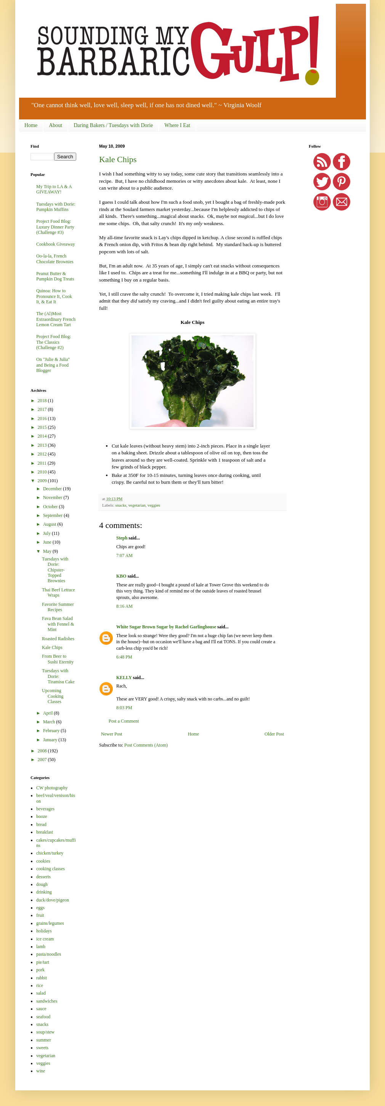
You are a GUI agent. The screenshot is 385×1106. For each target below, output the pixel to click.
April (48, 713)
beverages (45, 808)
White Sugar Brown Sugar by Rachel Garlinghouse (166, 626)
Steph (121, 538)
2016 (43, 418)
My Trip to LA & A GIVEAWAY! (54, 189)
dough (42, 884)
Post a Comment (124, 721)
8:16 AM (124, 606)
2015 (43, 427)
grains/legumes (50, 923)
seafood (43, 1016)
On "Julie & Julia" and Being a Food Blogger (53, 365)
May (48, 551)
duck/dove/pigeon (52, 900)
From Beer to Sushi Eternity (58, 659)
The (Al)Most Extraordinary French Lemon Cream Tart (55, 319)
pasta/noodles (48, 954)
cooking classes (50, 868)
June (48, 542)
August (50, 524)
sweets (42, 1047)
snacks (120, 505)
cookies (43, 861)
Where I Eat (177, 125)
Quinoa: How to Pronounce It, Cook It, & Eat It (54, 296)
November (53, 497)
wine (40, 1071)
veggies (154, 505)
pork (40, 969)
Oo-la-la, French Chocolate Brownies (55, 258)
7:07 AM (124, 555)
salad (41, 993)
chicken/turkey (49, 853)
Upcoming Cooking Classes (52, 696)
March (49, 721)
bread (41, 824)
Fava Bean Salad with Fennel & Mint (58, 624)
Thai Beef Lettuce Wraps (58, 592)
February (52, 730)
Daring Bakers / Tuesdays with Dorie (113, 125)
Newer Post (111, 734)
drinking (44, 892)
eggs (40, 907)
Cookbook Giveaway (55, 244)
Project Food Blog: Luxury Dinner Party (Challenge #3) (55, 227)
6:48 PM (124, 657)
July (47, 533)
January (50, 739)
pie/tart (42, 962)
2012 (43, 454)
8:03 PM (124, 707)
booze (41, 816)
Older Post (274, 734)
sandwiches (46, 1001)
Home (30, 125)
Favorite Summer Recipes (58, 607)
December (53, 488)
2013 (43, 445)
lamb (40, 946)
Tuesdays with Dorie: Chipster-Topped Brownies (55, 570)
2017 (43, 409)
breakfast (44, 832)
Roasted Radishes (58, 638)
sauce (41, 1008)
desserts (43, 876)
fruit (40, 915)
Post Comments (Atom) (146, 745)
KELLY (124, 677)
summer (43, 1040)
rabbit (41, 977)
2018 (43, 400)
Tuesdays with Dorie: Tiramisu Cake (58, 676)
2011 (43, 463)
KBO (121, 576)
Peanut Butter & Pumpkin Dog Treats (55, 276)
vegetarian (137, 505)
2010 (43, 472)
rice (39, 985)
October (51, 506)
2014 (43, 436)
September (53, 515)
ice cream (45, 939)
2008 (43, 750)
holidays (44, 931)
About (55, 125)
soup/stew (45, 1032)
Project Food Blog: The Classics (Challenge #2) (53, 342)
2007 (43, 759)
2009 (43, 480)
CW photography (52, 787)
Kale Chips (117, 159)
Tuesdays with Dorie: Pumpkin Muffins (55, 206)
